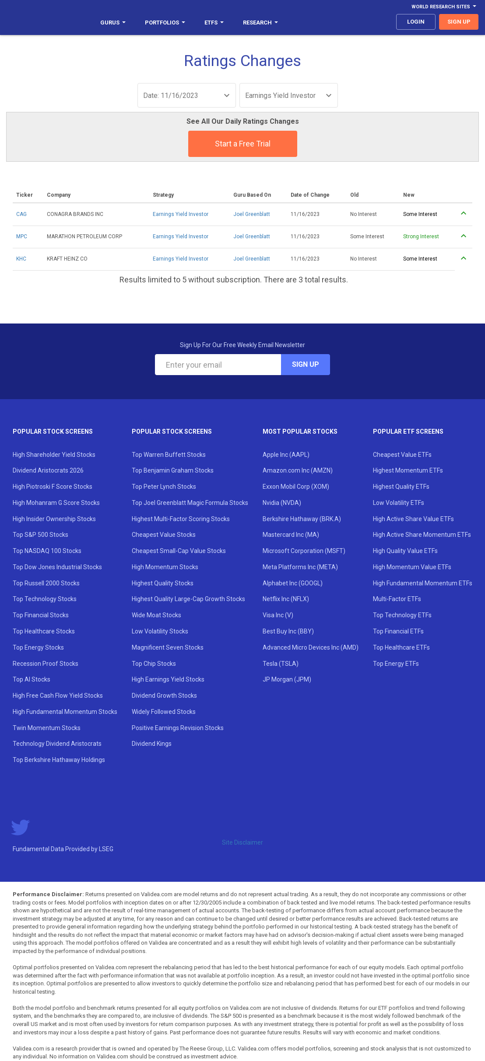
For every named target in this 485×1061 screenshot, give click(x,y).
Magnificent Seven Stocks (168, 647)
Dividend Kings (152, 743)
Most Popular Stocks (300, 431)
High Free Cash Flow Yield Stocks (58, 695)
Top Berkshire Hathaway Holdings (59, 759)
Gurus (113, 22)
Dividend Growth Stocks (164, 695)
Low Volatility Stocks (160, 631)
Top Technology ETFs (402, 615)
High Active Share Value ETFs (413, 518)
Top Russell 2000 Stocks (46, 583)
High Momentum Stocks (165, 567)
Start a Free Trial (243, 143)
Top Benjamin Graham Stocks (173, 470)
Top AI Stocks (31, 679)
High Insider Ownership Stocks (54, 518)
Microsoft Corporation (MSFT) (304, 550)
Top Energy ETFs (396, 663)
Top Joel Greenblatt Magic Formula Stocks (190, 502)
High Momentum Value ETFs (412, 567)
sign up (459, 21)
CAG (21, 214)
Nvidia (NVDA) (282, 502)
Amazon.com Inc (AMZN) (298, 470)
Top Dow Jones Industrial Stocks (57, 567)
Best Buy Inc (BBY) (288, 631)
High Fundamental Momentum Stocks (65, 711)
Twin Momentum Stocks (47, 727)
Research (260, 22)
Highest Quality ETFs (401, 486)
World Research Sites (443, 7)
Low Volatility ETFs (398, 502)
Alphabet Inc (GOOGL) (293, 583)
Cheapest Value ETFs (402, 454)
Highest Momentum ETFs (408, 470)
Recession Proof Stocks (45, 663)
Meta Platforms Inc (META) (300, 567)
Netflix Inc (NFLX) (286, 598)
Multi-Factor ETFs (397, 598)
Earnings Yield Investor (180, 214)
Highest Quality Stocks (162, 583)
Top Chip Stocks (154, 663)
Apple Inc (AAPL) (286, 454)
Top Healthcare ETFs (401, 647)
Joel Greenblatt (251, 214)
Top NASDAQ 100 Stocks (47, 550)
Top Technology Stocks (45, 598)
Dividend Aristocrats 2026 (48, 470)
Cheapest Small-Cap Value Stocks (179, 550)
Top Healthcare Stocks (44, 631)
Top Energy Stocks (38, 647)
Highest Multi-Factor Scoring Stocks (181, 518)
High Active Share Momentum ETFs (422, 534)
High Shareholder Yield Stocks (54, 454)
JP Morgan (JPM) (287, 679)
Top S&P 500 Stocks (40, 534)
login (416, 21)
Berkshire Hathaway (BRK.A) (302, 518)
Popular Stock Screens (53, 431)
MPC (21, 236)
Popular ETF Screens (408, 431)
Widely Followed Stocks (164, 711)
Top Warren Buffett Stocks (169, 454)
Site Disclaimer (242, 842)
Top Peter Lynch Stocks (164, 486)
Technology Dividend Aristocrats (57, 743)
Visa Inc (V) (278, 615)
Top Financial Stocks (41, 615)
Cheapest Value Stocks (164, 534)
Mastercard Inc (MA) (291, 534)
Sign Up (305, 364)
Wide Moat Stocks (156, 615)
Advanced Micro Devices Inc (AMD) (310, 647)
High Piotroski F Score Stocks (52, 486)
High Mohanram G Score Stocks (56, 502)
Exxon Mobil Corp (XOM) (296, 486)
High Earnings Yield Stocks (168, 679)
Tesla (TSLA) (281, 663)
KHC (21, 259)
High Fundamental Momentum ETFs (422, 583)
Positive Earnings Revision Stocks (178, 727)
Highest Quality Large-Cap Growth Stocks (188, 598)
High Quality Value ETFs (405, 550)
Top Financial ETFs (398, 631)
